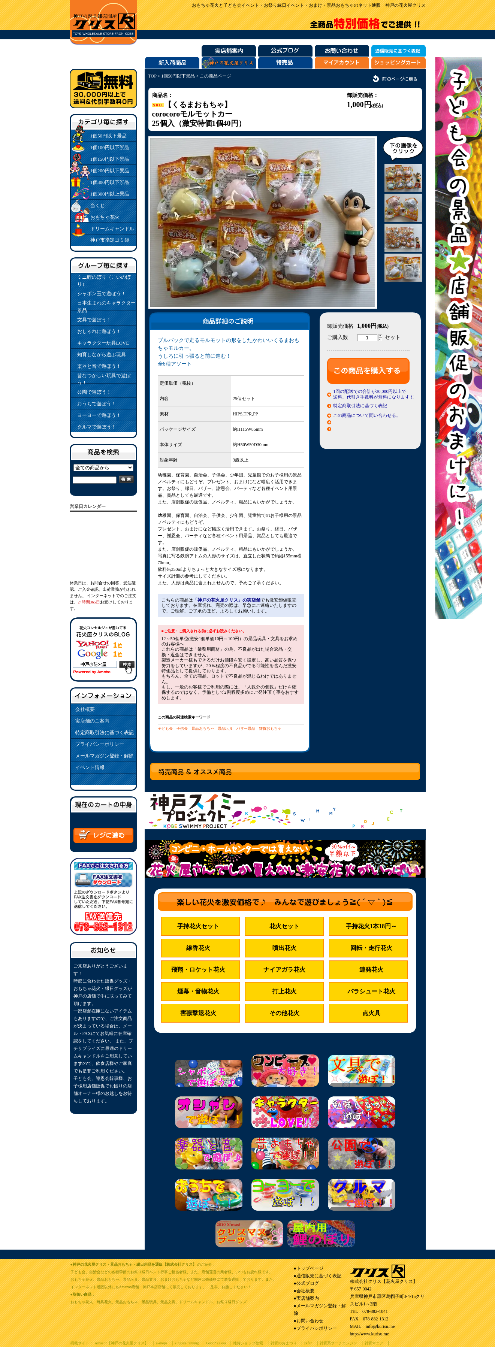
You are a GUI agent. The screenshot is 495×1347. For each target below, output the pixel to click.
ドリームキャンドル (112, 228)
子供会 (182, 728)
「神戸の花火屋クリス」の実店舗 (226, 600)
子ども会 (165, 728)
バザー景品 (245, 728)
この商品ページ (215, 76)
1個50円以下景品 (108, 136)
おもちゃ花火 (105, 217)
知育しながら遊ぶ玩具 (101, 354)
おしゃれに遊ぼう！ (99, 331)
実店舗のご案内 (92, 721)
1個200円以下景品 (109, 170)
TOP (152, 76)
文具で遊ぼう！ (94, 320)
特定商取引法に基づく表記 (104, 732)
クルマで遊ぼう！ (96, 427)
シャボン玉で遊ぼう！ (101, 293)
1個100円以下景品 (109, 147)
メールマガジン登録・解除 (104, 756)
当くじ (97, 205)
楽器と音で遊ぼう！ (99, 366)
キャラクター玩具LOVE (103, 343)
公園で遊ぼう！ (94, 392)
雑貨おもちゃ (270, 728)
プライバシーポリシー (99, 744)
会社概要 (85, 709)
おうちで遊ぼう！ (96, 403)
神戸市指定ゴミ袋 (109, 240)
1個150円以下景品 (109, 159)
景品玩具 (225, 728)
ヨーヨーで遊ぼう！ (99, 415)
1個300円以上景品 (109, 194)
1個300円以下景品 (109, 182)
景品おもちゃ (202, 728)
